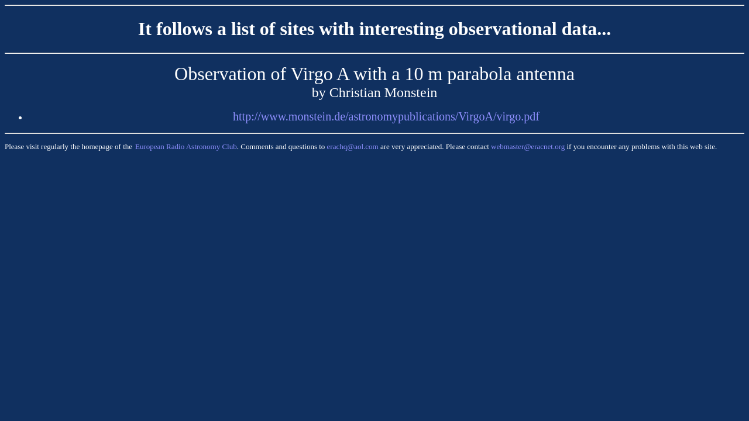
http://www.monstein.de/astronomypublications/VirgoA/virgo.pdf (386, 116)
